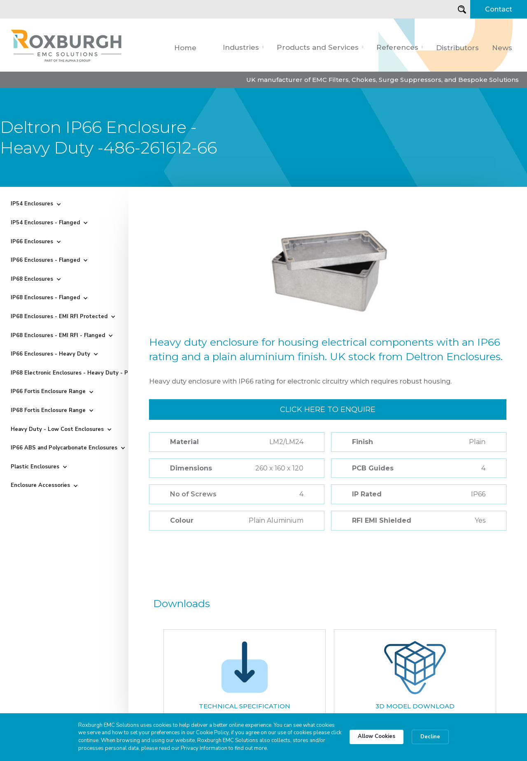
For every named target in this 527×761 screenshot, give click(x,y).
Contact (498, 9)
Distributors (457, 48)
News (502, 48)
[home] (66, 45)
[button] (243, 47)
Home (185, 48)
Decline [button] (430, 736)
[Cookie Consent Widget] (263, 737)
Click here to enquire (327, 409)
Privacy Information (204, 748)
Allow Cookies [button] (376, 736)
